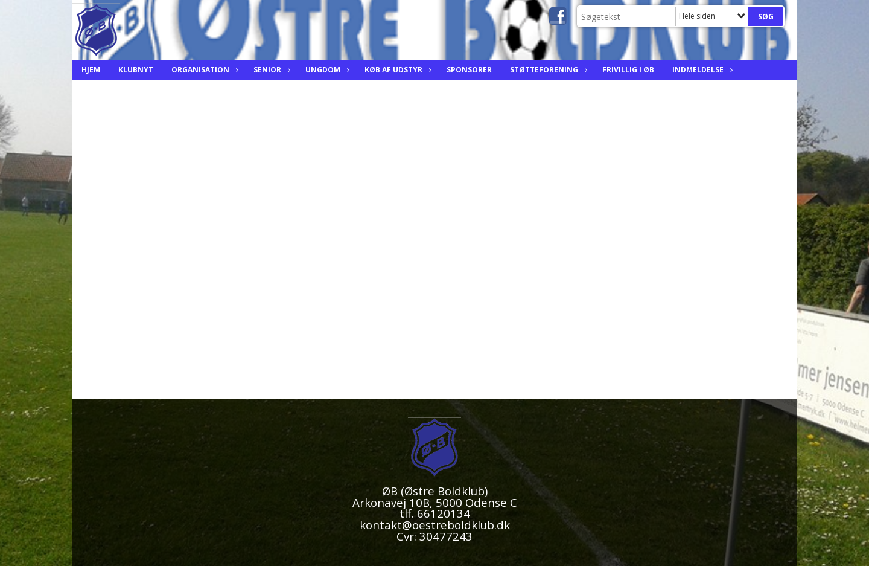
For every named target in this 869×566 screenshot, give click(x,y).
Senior (270, 70)
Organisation (203, 70)
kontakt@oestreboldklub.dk (435, 524)
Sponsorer (469, 70)
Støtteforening (547, 70)
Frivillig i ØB (628, 70)
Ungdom (325, 70)
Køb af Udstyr (396, 70)
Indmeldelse (701, 70)
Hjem (90, 70)
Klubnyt (135, 70)
